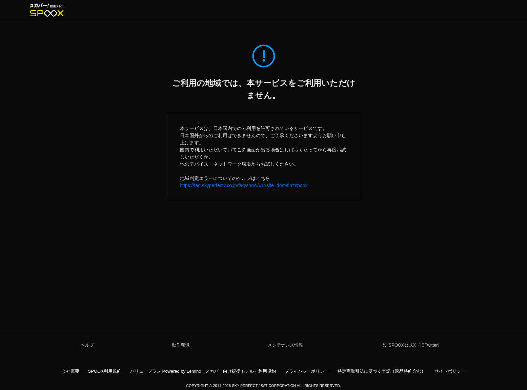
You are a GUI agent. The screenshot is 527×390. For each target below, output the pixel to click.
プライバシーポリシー (307, 371)
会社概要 (70, 371)
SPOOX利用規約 (104, 371)
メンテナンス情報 (285, 345)
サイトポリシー (449, 371)
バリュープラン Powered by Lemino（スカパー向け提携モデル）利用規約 (203, 371)
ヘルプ (87, 345)
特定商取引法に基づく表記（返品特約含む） (382, 371)
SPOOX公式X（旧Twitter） (415, 345)
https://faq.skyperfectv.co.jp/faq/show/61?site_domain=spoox (244, 185)
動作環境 (180, 345)
